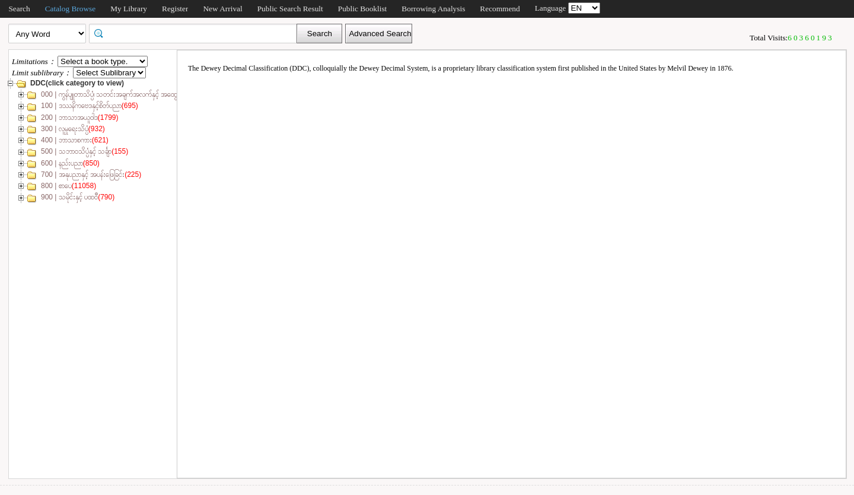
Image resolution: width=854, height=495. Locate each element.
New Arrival (222, 8)
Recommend (500, 8)
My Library (128, 8)
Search (19, 8)
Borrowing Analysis (433, 8)
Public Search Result (290, 8)
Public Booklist (362, 8)
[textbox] (197, 33)
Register (175, 8)
